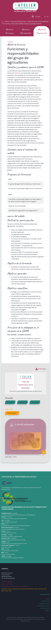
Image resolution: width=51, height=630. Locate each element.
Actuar (7, 21)
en (45, 16)
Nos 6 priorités (45, 608)
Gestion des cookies (7, 584)
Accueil (47, 599)
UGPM (16, 73)
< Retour (10, 42)
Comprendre (46, 601)
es (47, 16)
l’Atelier (47, 610)
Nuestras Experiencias (18, 21)
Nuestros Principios (9, 31)
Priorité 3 (22, 402)
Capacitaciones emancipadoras (38, 21)
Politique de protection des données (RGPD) (14, 586)
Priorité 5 (35, 402)
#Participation (12, 413)
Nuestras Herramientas (25, 31)
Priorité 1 (10, 402)
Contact (37, 16)
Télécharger (41, 369)
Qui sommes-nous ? (43, 606)
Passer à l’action (44, 603)
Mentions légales (6, 581)
